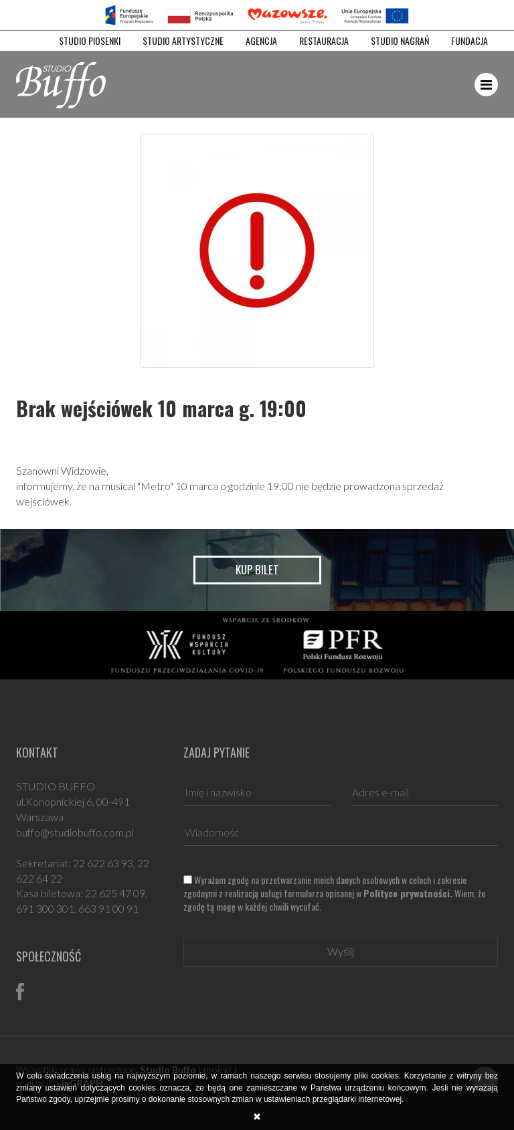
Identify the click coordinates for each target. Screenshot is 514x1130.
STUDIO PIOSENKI (89, 40)
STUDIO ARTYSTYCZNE (183, 40)
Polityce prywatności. (407, 893)
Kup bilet (257, 569)
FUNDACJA (469, 40)
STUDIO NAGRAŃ (400, 40)
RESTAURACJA (324, 40)
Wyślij (340, 951)
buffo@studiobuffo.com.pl (75, 832)
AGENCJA (261, 40)
